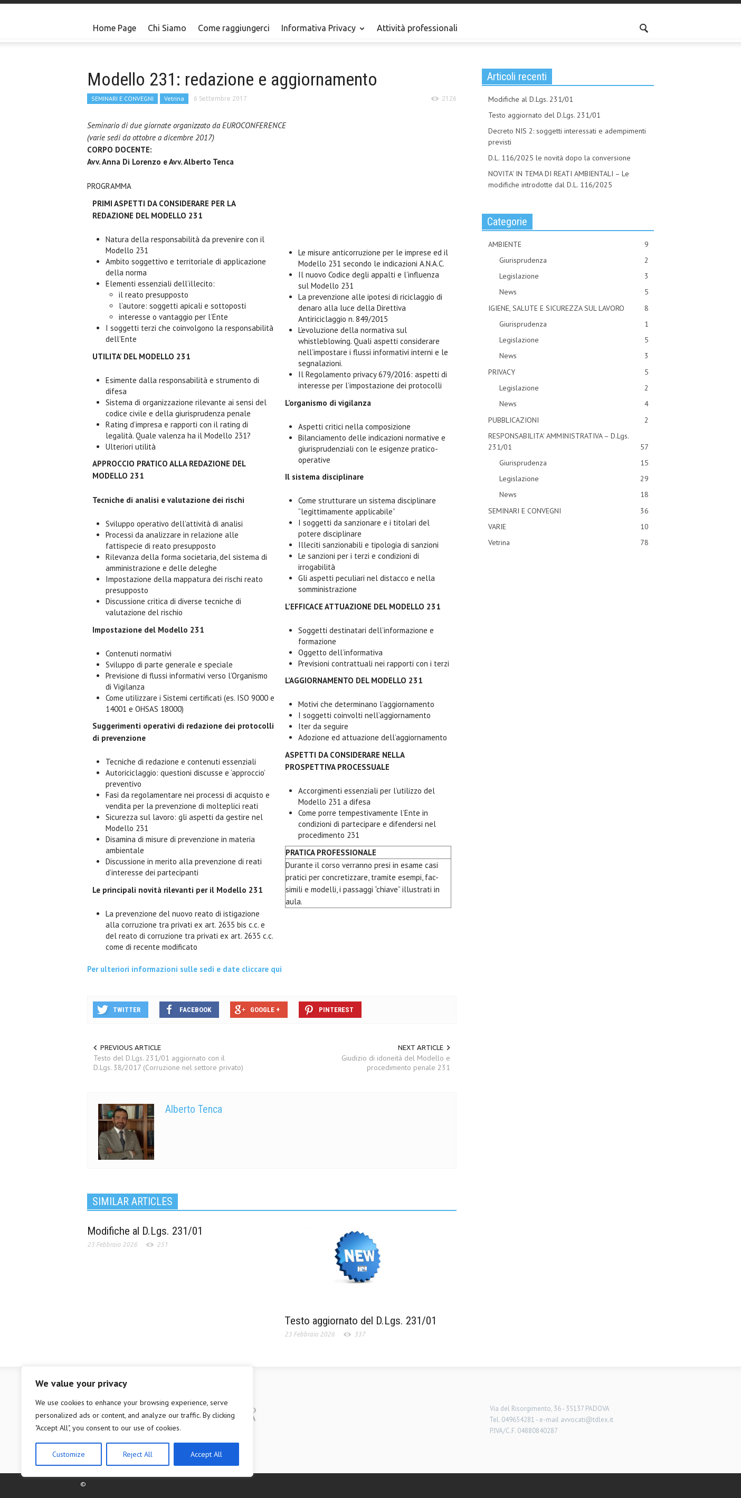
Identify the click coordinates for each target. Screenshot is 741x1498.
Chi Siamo (167, 28)
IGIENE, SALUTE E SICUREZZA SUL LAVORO (568, 308)
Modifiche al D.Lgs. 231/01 (145, 1231)
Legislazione (574, 276)
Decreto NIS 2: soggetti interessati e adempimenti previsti (567, 136)
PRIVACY (568, 372)
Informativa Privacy (320, 32)
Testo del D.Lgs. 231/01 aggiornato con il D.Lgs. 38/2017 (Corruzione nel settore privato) (168, 1062)
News (574, 292)
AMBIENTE (568, 244)
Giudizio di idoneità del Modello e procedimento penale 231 (395, 1062)
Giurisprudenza (574, 260)
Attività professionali (417, 28)
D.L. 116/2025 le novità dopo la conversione (559, 158)
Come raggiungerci (234, 28)
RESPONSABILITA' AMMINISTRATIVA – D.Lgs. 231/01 (568, 442)
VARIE (568, 526)
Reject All (138, 1454)
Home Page (114, 28)
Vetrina (174, 98)
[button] (643, 27)
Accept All (206, 1454)
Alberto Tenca (193, 1109)
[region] (137, 1421)
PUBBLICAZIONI (568, 420)
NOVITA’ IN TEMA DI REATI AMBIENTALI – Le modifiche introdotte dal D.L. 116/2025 (558, 179)
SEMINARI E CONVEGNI (122, 98)
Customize (68, 1454)
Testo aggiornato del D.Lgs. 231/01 (360, 1320)
